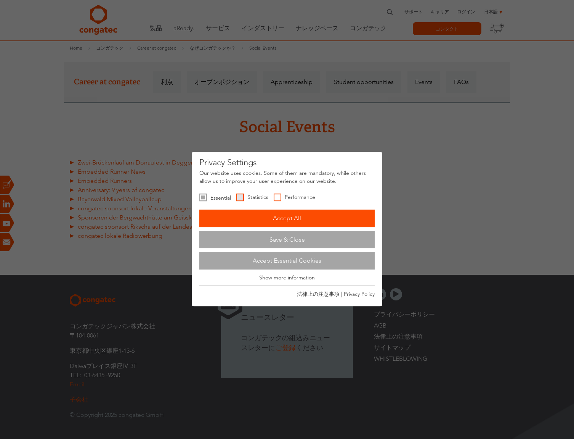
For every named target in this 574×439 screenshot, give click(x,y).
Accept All (287, 218)
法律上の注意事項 (318, 294)
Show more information (287, 277)
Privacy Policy (359, 294)
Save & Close (287, 239)
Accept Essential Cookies (287, 260)
